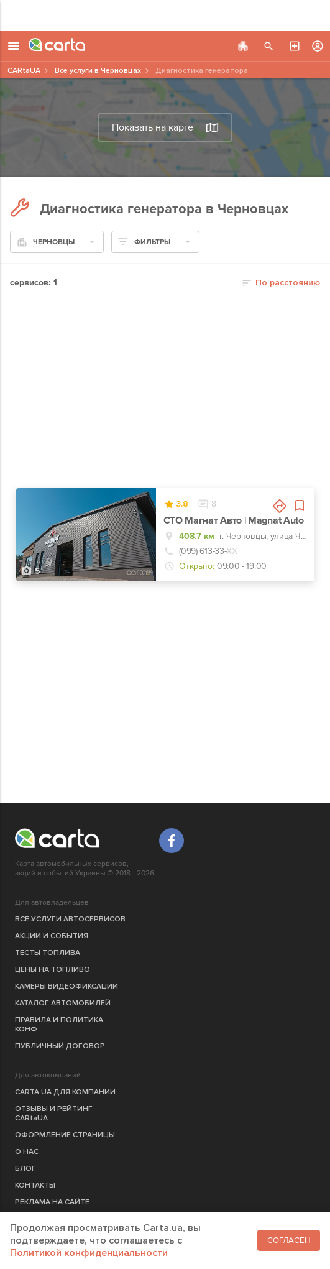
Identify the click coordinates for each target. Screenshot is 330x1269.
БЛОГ (25, 1168)
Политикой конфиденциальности (89, 1253)
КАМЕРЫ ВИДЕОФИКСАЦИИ (66, 986)
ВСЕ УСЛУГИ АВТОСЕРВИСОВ (70, 919)
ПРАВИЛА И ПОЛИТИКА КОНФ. (59, 1024)
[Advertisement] (165, 15)
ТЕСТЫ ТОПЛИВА (47, 953)
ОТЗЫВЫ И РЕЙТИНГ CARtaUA (54, 1113)
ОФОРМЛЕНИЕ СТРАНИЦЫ (65, 1135)
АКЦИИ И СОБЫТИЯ (51, 936)
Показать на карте (165, 127)
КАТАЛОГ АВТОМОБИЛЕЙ (63, 1003)
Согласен (288, 1240)
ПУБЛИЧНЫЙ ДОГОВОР (60, 1046)
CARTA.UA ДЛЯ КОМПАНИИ (65, 1092)
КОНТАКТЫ (35, 1185)
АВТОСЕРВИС (294, 46)
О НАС (27, 1151)
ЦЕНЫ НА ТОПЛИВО (52, 969)
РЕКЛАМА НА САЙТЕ (52, 1202)
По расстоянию (287, 282)
